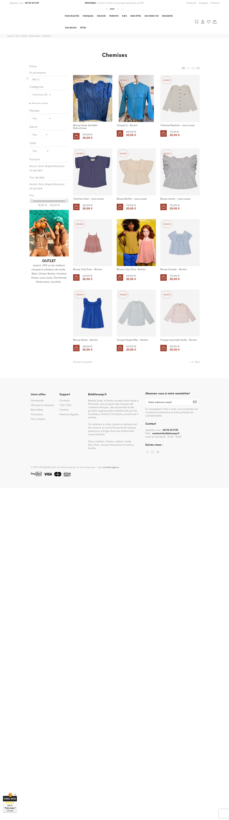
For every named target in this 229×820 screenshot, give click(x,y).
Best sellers (37, 409)
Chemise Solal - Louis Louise (88, 198)
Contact (63, 409)
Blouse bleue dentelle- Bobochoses (85, 126)
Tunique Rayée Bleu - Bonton (132, 339)
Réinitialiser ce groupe (39, 103)
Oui (36, 79)
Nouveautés (37, 400)
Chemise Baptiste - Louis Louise (177, 125)
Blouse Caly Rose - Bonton (87, 269)
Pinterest (215, 3)
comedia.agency (110, 467)
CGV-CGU (65, 405)
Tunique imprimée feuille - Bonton (178, 339)
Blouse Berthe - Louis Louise (132, 198)
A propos (64, 400)
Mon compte (38, 419)
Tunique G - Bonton (127, 125)
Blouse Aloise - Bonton (85, 339)
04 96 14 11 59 (32, 3)
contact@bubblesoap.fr (165, 433)
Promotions (37, 414)
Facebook (191, 3)
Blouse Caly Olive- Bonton (131, 269)
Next (197, 362)
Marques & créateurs (42, 405)
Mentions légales (69, 414)
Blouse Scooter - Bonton (173, 269)
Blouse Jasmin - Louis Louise (175, 198)
